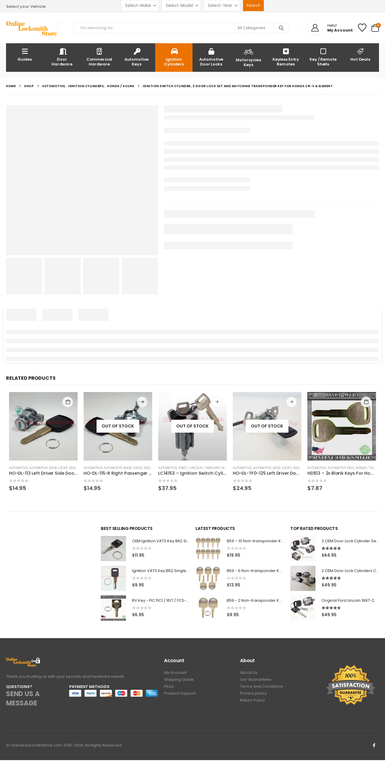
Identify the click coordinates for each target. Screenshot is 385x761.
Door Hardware (61, 57)
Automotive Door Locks (211, 57)
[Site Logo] (35, 28)
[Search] (281, 28)
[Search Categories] (254, 28)
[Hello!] (330, 28)
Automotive (18, 468)
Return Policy (252, 704)
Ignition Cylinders (174, 57)
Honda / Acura (368, 468)
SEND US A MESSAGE (22, 699)
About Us (248, 674)
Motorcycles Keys (248, 57)
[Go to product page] (43, 426)
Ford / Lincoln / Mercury (199, 468)
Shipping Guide (179, 681)
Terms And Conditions (261, 689)
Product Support (180, 696)
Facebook (373, 746)
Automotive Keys (137, 57)
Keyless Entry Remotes (286, 57)
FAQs (169, 689)
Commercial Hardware (99, 57)
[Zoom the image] (23, 662)
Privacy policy (253, 696)
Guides (24, 54)
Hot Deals (360, 54)
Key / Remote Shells (323, 57)
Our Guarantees (256, 681)
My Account (175, 674)
